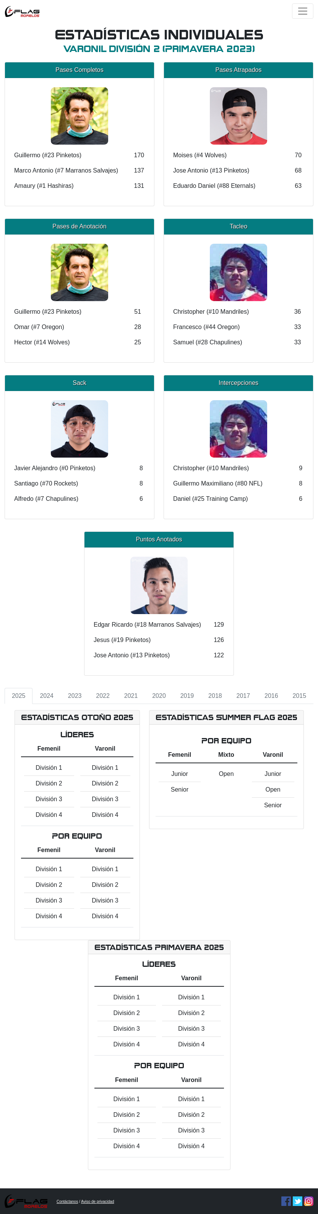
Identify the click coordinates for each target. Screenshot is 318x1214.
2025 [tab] (19, 696)
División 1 (49, 767)
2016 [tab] (271, 696)
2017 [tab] (243, 696)
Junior (179, 774)
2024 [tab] (47, 696)
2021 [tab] (131, 696)
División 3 (49, 799)
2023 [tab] (75, 696)
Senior (179, 789)
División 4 (49, 815)
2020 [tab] (159, 696)
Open (226, 774)
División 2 (49, 783)
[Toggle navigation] (302, 11)
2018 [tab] (215, 696)
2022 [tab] (103, 696)
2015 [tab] (299, 696)
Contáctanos (67, 1201)
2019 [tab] (187, 696)
